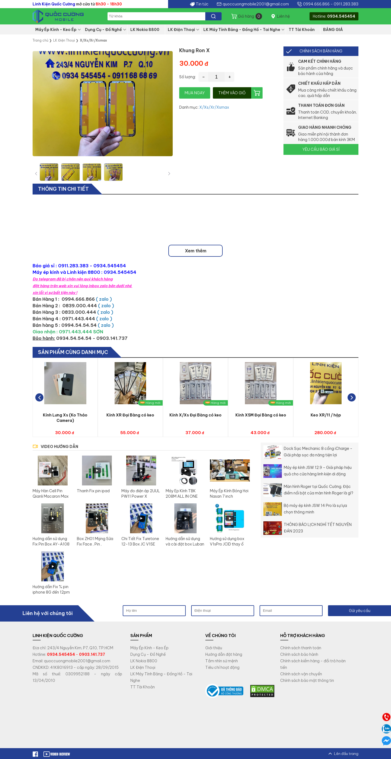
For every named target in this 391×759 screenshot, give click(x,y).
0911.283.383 (346, 4)
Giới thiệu (213, 647)
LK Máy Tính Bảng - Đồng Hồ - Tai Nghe (241, 29)
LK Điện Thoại (181, 29)
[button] (169, 173)
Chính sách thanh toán (300, 647)
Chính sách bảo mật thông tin (307, 680)
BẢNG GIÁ (333, 29)
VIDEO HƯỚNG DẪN (59, 446)
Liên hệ (283, 16)
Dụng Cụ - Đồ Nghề (103, 29)
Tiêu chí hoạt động (222, 667)
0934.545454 (341, 16)
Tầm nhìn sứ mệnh (221, 660)
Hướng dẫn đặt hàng (223, 654)
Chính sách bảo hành (299, 654)
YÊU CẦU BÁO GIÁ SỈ (321, 149)
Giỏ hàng (250, 16)
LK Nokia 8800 (144, 29)
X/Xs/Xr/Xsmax (214, 107)
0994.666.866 (316, 4)
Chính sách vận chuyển (301, 674)
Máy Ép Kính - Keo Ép (56, 29)
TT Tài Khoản (302, 29)
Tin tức (202, 4)
